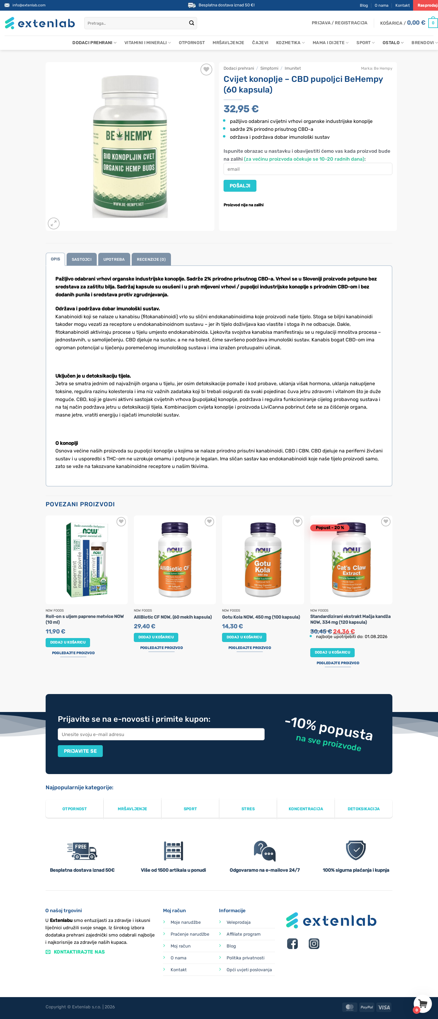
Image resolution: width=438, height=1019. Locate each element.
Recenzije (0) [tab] (151, 259)
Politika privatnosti (245, 958)
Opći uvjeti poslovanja (249, 969)
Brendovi (425, 43)
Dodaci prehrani (94, 43)
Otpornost (192, 42)
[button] (339, 23)
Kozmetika (290, 43)
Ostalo (393, 43)
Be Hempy (383, 68)
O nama (381, 5)
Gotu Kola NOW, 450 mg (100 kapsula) (261, 617)
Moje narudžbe (186, 922)
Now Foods (55, 610)
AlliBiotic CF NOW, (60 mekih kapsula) (173, 617)
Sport (365, 43)
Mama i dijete (331, 43)
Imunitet (293, 68)
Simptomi (269, 68)
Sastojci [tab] (82, 259)
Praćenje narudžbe (190, 934)
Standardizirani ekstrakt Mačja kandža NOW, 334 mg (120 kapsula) (350, 619)
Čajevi (260, 42)
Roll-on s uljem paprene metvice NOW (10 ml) (85, 619)
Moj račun (181, 946)
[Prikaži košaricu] (409, 23)
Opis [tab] (55, 259)
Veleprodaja (239, 922)
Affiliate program (244, 934)
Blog (364, 5)
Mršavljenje (228, 42)
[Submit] (191, 23)
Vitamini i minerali (147, 43)
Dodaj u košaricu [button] (68, 642)
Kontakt (402, 5)
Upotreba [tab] (114, 259)
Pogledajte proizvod (73, 653)
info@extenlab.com (29, 5)
